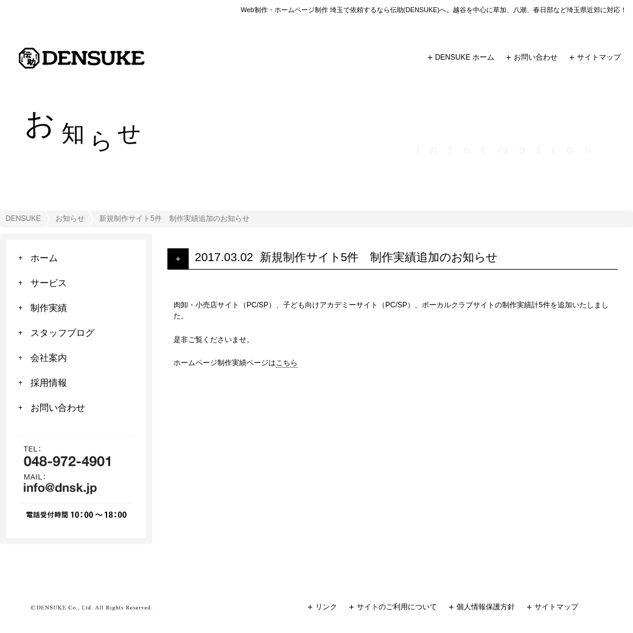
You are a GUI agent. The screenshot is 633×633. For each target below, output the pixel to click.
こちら (287, 362)
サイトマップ (599, 57)
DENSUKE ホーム (464, 57)
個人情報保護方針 (485, 607)
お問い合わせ (536, 57)
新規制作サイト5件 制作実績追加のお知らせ (379, 257)
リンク (326, 607)
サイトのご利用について (397, 607)
